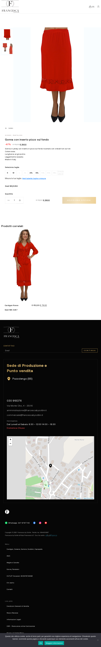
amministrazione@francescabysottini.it (27, 410)
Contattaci (8, 346)
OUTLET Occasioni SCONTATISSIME (20, 576)
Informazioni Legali (14, 619)
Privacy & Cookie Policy (15, 633)
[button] (50, 466)
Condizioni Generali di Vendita (18, 606)
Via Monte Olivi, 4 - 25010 (20, 405)
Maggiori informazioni (54, 643)
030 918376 (14, 400)
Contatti (10, 589)
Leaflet (77, 498)
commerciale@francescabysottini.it (25, 415)
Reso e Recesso (12, 613)
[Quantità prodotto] (14, 200)
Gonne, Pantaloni (14, 135)
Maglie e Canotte (13, 562)
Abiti (8, 556)
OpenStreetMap (88, 498)
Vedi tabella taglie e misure (34, 178)
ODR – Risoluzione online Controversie (21, 626)
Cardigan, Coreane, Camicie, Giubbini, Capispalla (24, 549)
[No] (97, 640)
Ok (41, 643)
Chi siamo (10, 583)
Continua (90, 350)
